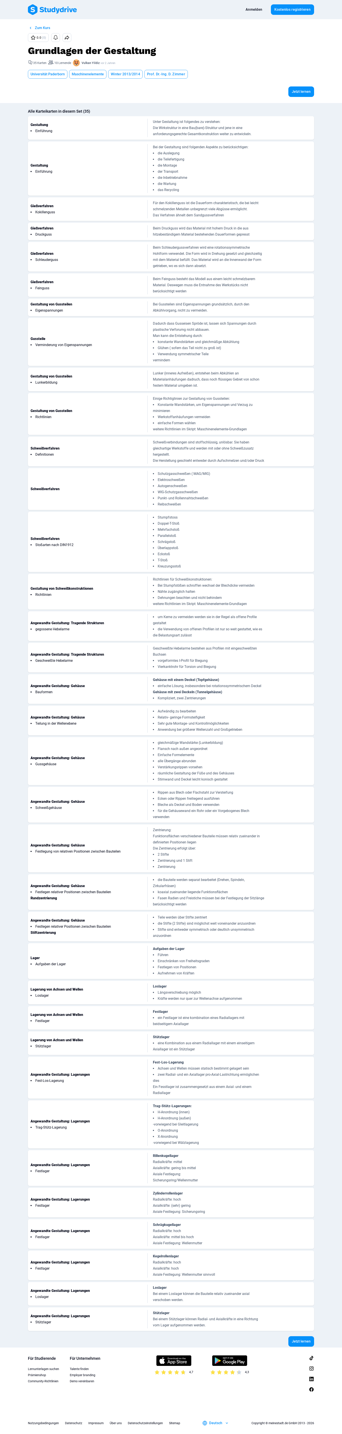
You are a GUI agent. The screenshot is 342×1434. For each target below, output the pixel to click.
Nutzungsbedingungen (43, 1423)
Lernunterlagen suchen (43, 1369)
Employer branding (82, 1375)
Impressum (96, 1423)
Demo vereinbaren (82, 1381)
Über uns (116, 1423)
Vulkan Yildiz (91, 63)
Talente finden (79, 1369)
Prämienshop (37, 1375)
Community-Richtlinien (43, 1381)
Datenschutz (73, 1423)
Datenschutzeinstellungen (145, 1423)
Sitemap (174, 1423)
